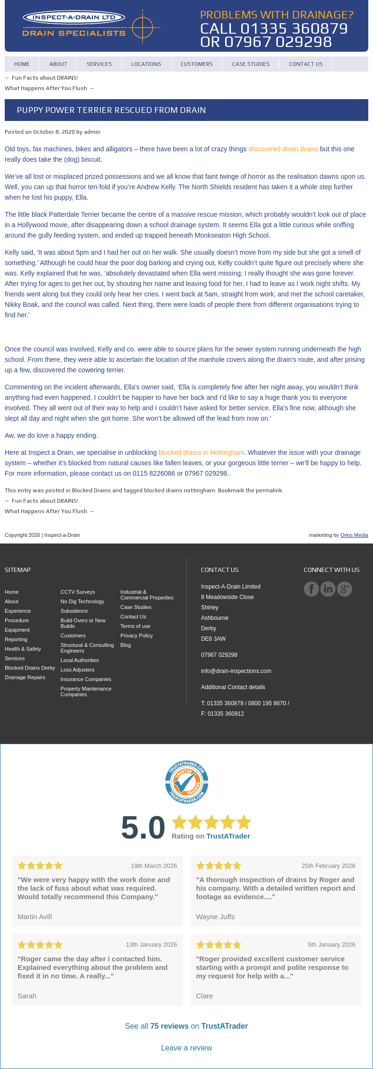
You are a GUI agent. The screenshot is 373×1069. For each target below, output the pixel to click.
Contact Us (306, 64)
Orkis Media (354, 535)
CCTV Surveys (78, 592)
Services (99, 64)
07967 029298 (278, 41)
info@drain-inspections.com (236, 671)
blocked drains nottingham (179, 490)
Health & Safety (23, 649)
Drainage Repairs (25, 677)
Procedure (17, 620)
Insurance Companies (86, 679)
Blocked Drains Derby (30, 668)
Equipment (17, 630)
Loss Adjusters (78, 670)
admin (92, 132)
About (58, 64)
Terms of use (135, 626)
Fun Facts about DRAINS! (41, 77)
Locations (146, 64)
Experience (18, 611)
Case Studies (251, 64)
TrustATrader (228, 836)
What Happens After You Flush (49, 88)
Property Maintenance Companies (86, 691)
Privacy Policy (136, 635)
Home (22, 64)
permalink (269, 490)
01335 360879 (294, 27)
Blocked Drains (91, 490)
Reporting (16, 639)
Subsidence (74, 611)
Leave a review (186, 1048)
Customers (197, 64)
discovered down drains (283, 149)
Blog (125, 645)
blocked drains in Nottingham (202, 452)
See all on (186, 1026)
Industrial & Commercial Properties (146, 594)
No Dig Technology (82, 601)
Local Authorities (80, 660)
